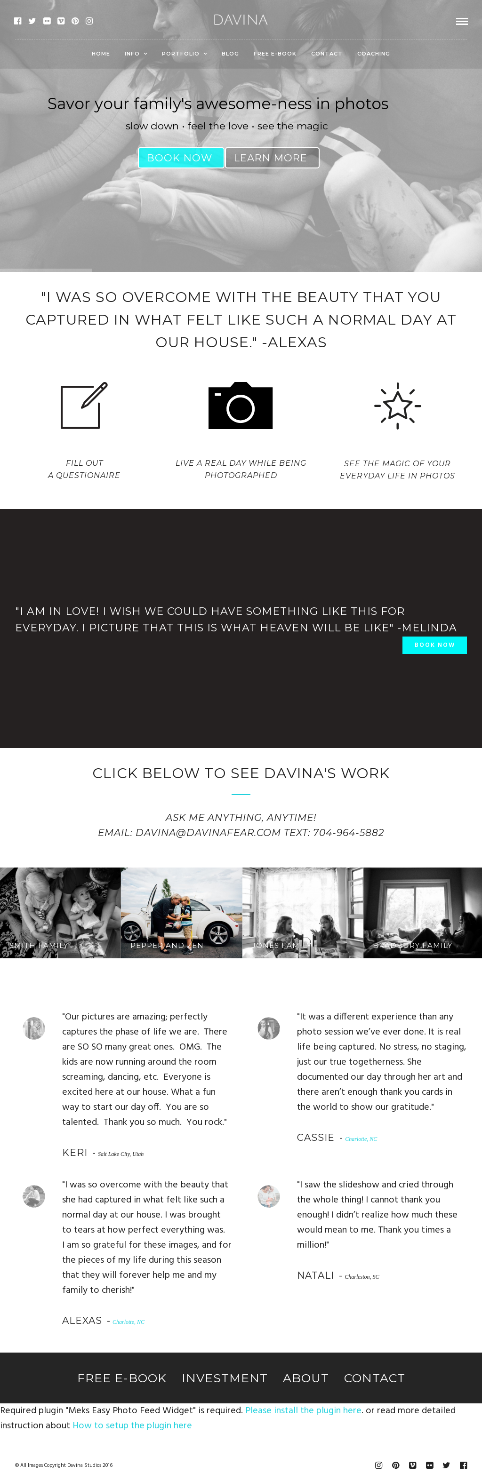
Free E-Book (275, 53)
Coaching (373, 53)
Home (101, 53)
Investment (225, 1378)
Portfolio (181, 53)
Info (132, 53)
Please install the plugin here (303, 1410)
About (306, 1378)
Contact (327, 53)
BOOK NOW (435, 645)
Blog (230, 53)
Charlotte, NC (361, 1139)
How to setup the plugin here (132, 1425)
